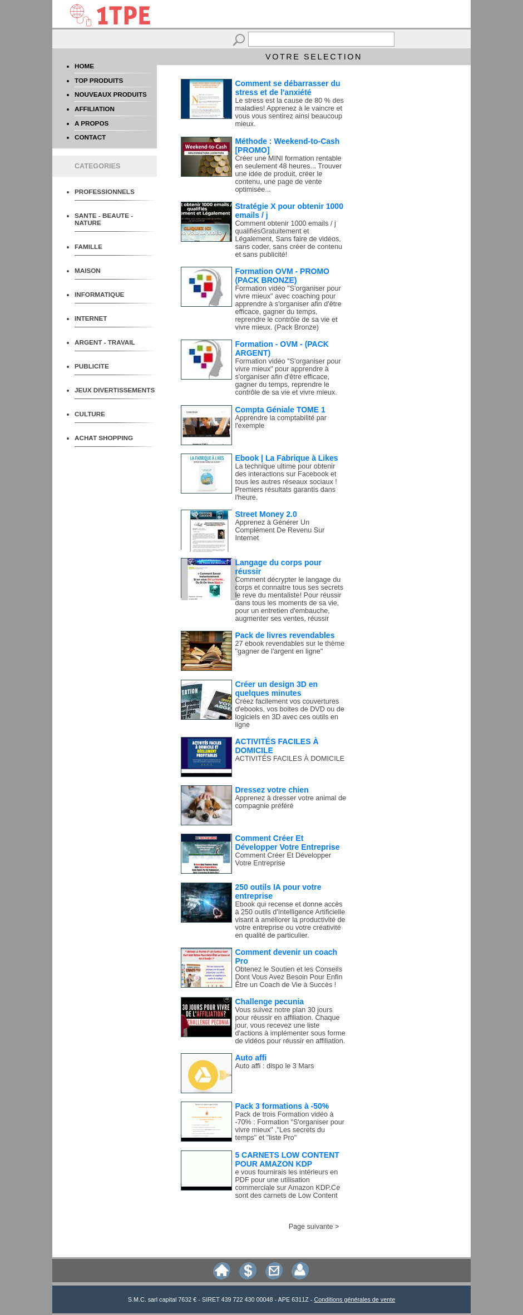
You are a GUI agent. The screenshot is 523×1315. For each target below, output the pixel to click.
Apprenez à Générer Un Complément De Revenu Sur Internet (279, 530)
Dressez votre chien (271, 789)
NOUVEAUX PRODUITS (111, 94)
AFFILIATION (95, 108)
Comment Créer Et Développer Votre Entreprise (287, 842)
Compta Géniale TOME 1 (280, 409)
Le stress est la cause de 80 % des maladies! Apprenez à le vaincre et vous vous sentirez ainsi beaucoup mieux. (289, 112)
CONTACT (90, 137)
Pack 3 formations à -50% (282, 1106)
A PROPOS (91, 123)
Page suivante (311, 1227)
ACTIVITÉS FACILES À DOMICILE (289, 759)
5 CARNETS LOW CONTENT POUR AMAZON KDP (287, 1159)
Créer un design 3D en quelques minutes (276, 689)
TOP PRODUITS (99, 80)
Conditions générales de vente (354, 1299)
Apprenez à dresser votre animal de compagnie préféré (290, 802)
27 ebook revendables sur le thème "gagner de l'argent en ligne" (289, 647)
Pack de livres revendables (284, 635)
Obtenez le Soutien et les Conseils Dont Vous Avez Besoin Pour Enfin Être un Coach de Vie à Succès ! (288, 977)
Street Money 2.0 (266, 514)
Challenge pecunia (269, 1001)
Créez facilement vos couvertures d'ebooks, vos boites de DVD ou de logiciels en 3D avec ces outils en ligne (289, 713)
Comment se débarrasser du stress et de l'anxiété (287, 88)
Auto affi (251, 1057)
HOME (84, 65)
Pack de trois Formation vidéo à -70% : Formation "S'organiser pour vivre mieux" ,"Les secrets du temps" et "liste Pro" (289, 1126)
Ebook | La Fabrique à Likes (286, 458)
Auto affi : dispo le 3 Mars (274, 1066)
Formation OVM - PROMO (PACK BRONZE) (282, 276)
